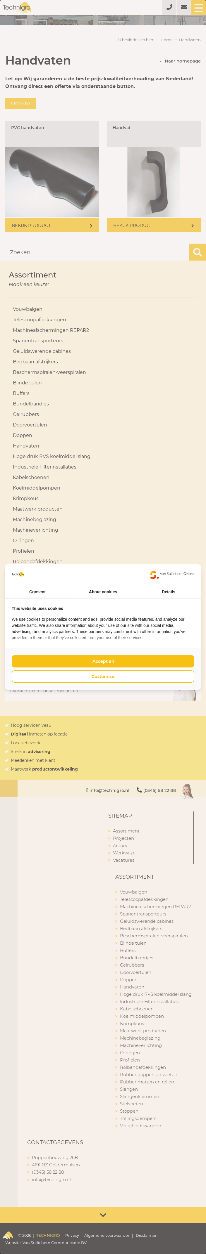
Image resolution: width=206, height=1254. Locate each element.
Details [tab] (168, 591)
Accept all (103, 661)
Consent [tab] (37, 591)
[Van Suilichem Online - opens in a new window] (172, 574)
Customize (103, 676)
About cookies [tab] (103, 591)
